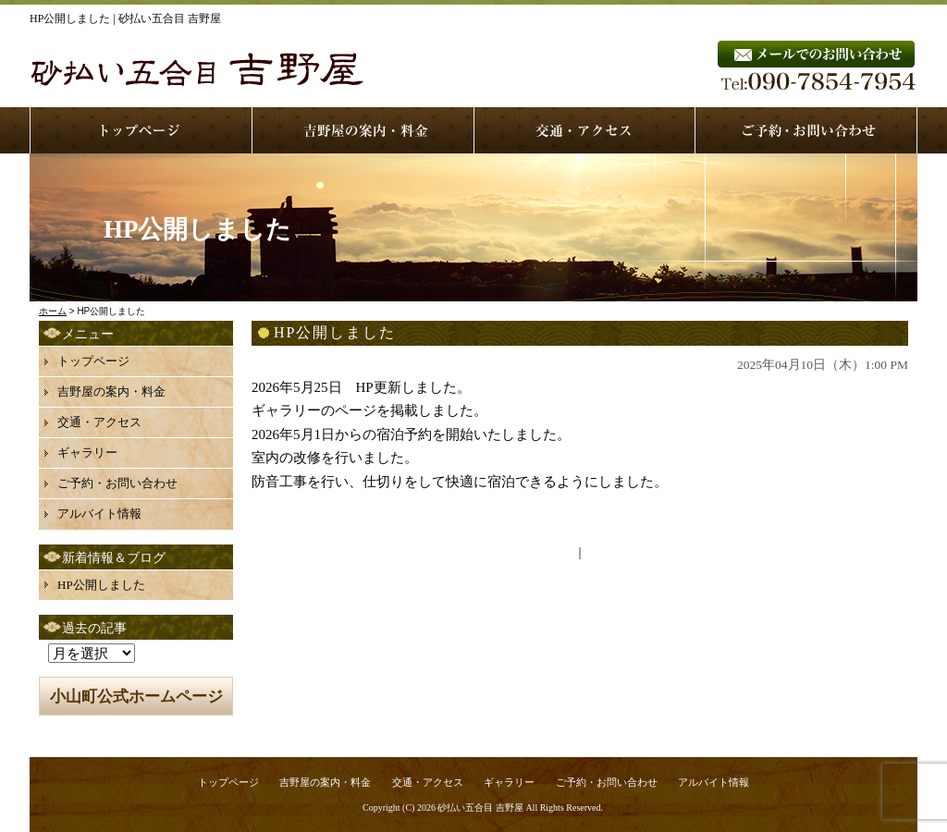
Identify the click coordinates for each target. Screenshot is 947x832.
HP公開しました (101, 585)
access (584, 130)
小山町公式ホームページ (136, 696)
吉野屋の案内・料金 (111, 391)
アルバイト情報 (99, 513)
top (141, 130)
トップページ (93, 361)
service (363, 130)
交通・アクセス (99, 422)
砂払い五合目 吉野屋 (480, 807)
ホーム (53, 311)
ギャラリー (87, 452)
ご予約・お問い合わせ (117, 483)
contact (806, 130)
